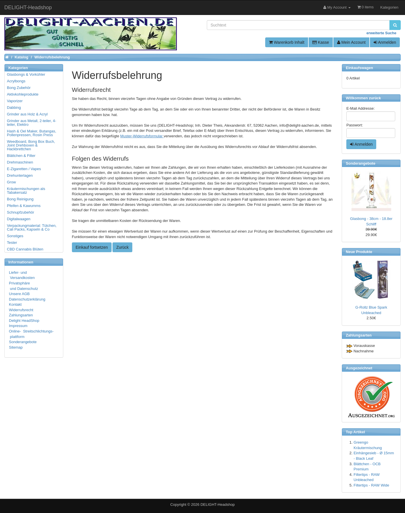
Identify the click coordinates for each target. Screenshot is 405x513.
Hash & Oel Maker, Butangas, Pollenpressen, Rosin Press (31, 133)
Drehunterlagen (20, 175)
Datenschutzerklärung (27, 299)
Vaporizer (15, 101)
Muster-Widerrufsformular (142, 136)
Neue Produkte (359, 252)
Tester (12, 242)
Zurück (122, 247)
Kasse (320, 42)
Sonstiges (15, 236)
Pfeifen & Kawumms (24, 206)
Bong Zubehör (18, 88)
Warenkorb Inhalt (286, 42)
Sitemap (16, 347)
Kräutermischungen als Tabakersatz (26, 191)
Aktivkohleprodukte (23, 94)
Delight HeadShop (24, 320)
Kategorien (389, 7)
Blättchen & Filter (21, 155)
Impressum (18, 326)
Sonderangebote (23, 342)
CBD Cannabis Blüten (25, 249)
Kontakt (15, 304)
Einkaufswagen (359, 68)
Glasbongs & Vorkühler (26, 74)
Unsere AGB (19, 294)
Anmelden (385, 42)
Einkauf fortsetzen (92, 247)
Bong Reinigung (20, 199)
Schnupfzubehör (20, 212)
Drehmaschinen (20, 162)
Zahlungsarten (21, 315)
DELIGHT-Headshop (217, 504)
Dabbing (14, 107)
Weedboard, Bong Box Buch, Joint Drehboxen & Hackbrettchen (31, 145)
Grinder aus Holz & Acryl (27, 114)
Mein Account (351, 42)
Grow (11, 182)
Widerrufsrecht (21, 310)
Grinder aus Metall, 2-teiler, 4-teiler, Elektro (31, 123)
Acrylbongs (16, 81)
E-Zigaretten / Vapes (24, 169)
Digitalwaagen (18, 219)
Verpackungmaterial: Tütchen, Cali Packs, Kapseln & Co (31, 227)
